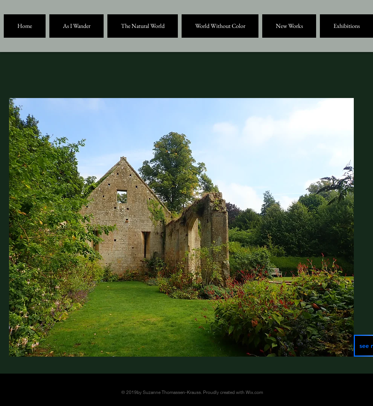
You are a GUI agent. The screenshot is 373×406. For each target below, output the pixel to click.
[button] (76, 26)
